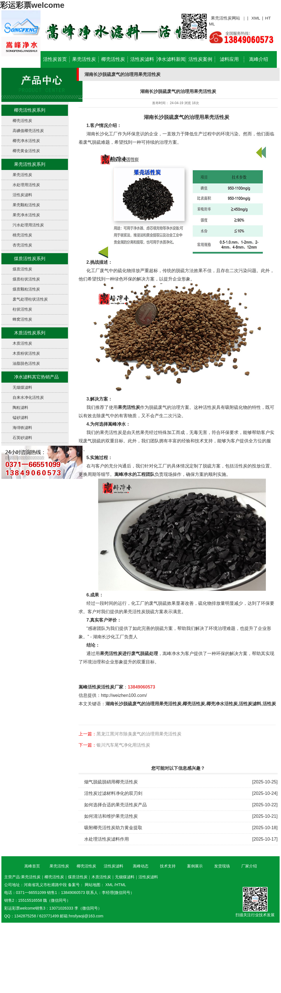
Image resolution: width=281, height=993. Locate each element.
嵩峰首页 (32, 866)
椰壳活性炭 (113, 59)
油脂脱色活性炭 (26, 363)
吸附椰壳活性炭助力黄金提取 (113, 827)
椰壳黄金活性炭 (26, 150)
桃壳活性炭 (22, 235)
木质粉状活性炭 (26, 353)
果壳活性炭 (84, 59)
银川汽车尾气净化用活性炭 (123, 745)
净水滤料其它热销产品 (36, 377)
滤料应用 (229, 59)
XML (255, 18)
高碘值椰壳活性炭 (28, 130)
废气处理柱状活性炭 (30, 299)
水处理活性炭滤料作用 (106, 839)
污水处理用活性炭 (28, 225)
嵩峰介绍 (258, 59)
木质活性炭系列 (29, 332)
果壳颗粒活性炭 (26, 205)
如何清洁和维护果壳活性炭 (111, 816)
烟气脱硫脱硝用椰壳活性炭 (111, 781)
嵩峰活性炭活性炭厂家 (101, 687)
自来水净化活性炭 (28, 397)
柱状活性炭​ (22, 309)
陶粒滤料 (20, 407)
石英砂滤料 (22, 437)
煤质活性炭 (22, 269)
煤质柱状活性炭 (26, 279)
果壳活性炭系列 (29, 164)
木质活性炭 (22, 343)
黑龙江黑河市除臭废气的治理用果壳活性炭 (138, 733)
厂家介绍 (249, 866)
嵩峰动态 (140, 866)
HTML (120, 884)
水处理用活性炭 (26, 185)
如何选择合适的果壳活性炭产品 (115, 804)
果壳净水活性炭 (26, 215)
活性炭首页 (55, 59)
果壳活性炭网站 (225, 18)
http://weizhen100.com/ (124, 695)
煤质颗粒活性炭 (26, 289)
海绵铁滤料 (22, 427)
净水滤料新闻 (171, 59)
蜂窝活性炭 (22, 319)
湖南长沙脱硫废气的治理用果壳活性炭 (185, 117)
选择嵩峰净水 (112, 424)
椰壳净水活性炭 (26, 140)
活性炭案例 (200, 59)
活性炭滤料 (142, 59)
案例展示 (195, 866)
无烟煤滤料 (22, 387)
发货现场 (222, 866)
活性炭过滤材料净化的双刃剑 (113, 793)
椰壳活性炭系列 (29, 110)
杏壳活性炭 (22, 245)
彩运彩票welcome (32, 5)
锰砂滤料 (20, 417)
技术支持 (168, 866)
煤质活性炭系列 (29, 258)
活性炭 (269, 703)
